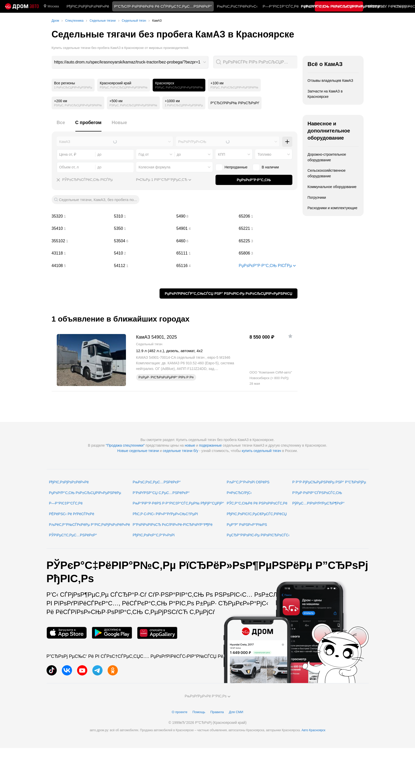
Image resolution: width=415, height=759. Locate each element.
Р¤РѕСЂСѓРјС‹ (239, 493)
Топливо (264, 154)
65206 (268, 216)
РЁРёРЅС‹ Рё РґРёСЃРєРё (71, 514)
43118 (81, 253)
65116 (205, 266)
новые (190, 445)
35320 (81, 216)
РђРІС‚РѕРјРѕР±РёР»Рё (87, 6)
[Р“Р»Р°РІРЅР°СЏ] (22, 6)
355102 (81, 241)
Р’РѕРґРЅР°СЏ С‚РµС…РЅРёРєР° (161, 493)
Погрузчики (317, 197)
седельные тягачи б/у (180, 451)
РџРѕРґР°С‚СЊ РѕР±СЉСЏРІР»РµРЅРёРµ (85, 493)
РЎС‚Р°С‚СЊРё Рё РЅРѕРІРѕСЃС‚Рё (257, 503)
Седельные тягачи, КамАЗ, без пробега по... (98, 199)
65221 (268, 229)
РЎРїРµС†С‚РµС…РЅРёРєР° (73, 535)
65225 (268, 241)
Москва (51, 6)
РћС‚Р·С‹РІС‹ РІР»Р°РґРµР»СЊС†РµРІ (165, 514)
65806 (268, 253)
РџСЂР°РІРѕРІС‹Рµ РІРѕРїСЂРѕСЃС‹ (258, 535)
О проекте (179, 712)
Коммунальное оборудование (332, 187)
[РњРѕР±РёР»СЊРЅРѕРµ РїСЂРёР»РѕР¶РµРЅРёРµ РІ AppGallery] (157, 633)
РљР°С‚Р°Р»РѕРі (348, 6)
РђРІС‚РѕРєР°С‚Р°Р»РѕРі (154, 535)
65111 (205, 253)
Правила (217, 712)
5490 (205, 216)
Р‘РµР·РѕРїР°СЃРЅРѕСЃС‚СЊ (317, 493)
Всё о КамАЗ (325, 64)
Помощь (198, 712)
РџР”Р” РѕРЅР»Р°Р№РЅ (247, 525)
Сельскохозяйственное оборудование (327, 173)
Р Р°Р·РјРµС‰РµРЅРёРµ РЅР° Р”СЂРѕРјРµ (329, 482)
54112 (143, 266)
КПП (221, 154)
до (179, 154)
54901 (205, 229)
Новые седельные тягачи (138, 451)
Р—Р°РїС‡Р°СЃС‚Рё (281, 6)
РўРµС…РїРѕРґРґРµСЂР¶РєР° (318, 503)
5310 (143, 216)
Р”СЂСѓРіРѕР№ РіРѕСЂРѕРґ (234, 103)
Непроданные (232, 167)
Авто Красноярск (313, 730)
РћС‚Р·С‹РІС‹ (315, 6)
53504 (143, 241)
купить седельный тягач (261, 451)
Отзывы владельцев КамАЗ (330, 80)
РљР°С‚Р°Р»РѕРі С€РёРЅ (248, 482)
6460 (205, 241)
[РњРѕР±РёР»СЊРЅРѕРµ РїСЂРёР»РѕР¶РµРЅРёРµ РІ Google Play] (112, 633)
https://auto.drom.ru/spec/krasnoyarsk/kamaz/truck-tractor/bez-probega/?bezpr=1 (127, 62)
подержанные (210, 445)
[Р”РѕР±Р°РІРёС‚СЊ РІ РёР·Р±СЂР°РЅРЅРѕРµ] (290, 336)
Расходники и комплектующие (332, 208)
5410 (143, 253)
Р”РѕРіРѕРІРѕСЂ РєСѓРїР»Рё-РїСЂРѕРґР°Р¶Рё (173, 525)
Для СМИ (236, 712)
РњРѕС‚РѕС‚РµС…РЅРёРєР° (157, 482)
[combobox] (130, 62)
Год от (144, 154)
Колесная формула (154, 167)
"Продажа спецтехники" (125, 445)
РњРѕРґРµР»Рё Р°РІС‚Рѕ (208, 696)
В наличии (266, 167)
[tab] (61, 125)
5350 (143, 229)
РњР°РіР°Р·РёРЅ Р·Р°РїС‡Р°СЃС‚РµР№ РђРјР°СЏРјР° (178, 503)
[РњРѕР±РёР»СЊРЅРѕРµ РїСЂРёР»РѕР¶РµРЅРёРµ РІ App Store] (67, 633)
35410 (81, 229)
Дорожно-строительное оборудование (327, 157)
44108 (81, 266)
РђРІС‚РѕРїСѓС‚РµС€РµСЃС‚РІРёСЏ (257, 514)
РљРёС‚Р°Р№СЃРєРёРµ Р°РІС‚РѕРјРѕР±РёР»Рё (89, 525)
